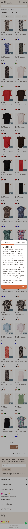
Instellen (23, 286)
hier (20, 275)
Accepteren (6, 286)
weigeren (14, 286)
